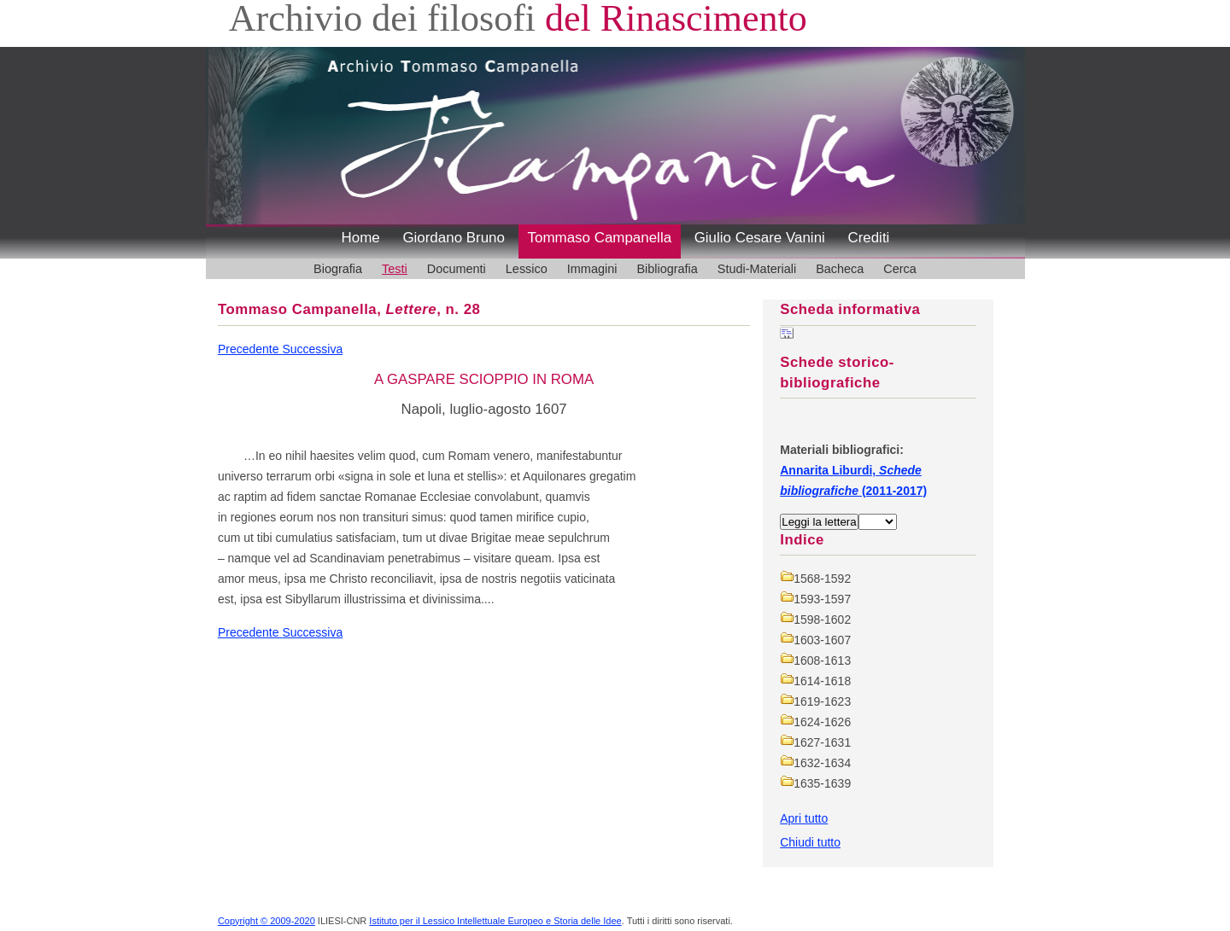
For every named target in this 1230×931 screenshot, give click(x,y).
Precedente (250, 349)
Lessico (527, 269)
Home (361, 238)
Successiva (312, 349)
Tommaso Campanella (600, 238)
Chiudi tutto (810, 842)
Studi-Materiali (757, 269)
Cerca (900, 269)
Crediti (868, 238)
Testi (394, 269)
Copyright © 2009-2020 (266, 921)
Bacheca (840, 269)
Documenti (456, 269)
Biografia (337, 269)
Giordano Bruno (453, 238)
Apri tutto (804, 818)
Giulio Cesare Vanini (759, 238)
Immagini (592, 269)
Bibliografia (666, 269)
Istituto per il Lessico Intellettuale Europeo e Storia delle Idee (495, 921)
